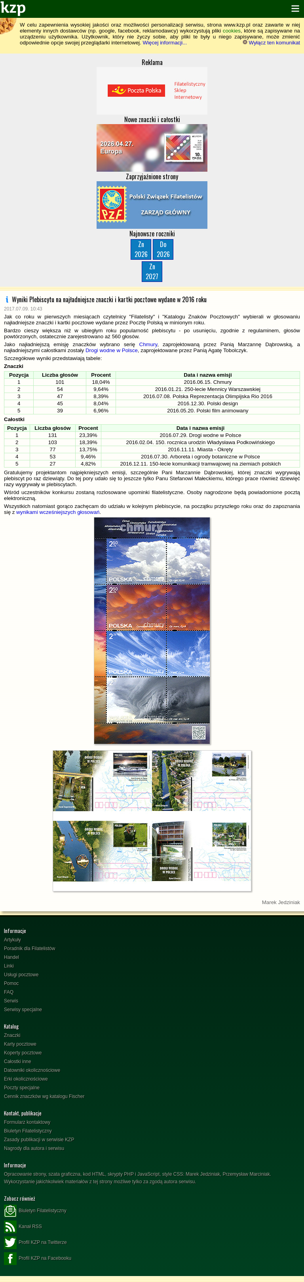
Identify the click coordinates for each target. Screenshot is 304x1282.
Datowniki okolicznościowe (32, 1070)
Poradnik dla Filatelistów (29, 948)
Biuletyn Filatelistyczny (28, 1131)
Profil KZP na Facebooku (37, 1258)
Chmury (148, 344)
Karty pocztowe (20, 1044)
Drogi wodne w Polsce (112, 350)
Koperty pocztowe (23, 1053)
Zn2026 (141, 249)
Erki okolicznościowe (26, 1079)
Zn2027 (152, 271)
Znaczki (12, 1035)
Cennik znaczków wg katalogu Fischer (44, 1096)
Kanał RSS (23, 1227)
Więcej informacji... (164, 43)
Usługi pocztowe (21, 974)
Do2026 (163, 249)
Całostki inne (17, 1061)
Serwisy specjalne (23, 1009)
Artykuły (12, 940)
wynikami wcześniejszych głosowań (57, 512)
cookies (232, 31)
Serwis (11, 1001)
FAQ (8, 992)
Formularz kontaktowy (27, 1122)
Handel (11, 957)
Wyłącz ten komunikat (271, 43)
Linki (9, 966)
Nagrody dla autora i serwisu (34, 1148)
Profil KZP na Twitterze (35, 1242)
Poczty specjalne (22, 1087)
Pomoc (11, 983)
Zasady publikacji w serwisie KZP (39, 1139)
